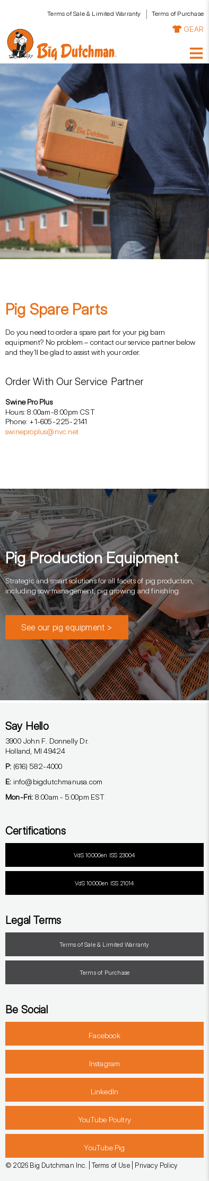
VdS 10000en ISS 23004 (104, 855)
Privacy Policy (156, 1165)
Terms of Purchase (178, 13)
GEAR (188, 28)
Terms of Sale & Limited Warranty (94, 13)
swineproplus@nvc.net (42, 431)
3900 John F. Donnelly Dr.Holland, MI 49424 (47, 745)
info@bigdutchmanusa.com (53, 781)
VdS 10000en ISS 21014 (104, 883)
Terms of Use (110, 1165)
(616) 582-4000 (33, 766)
